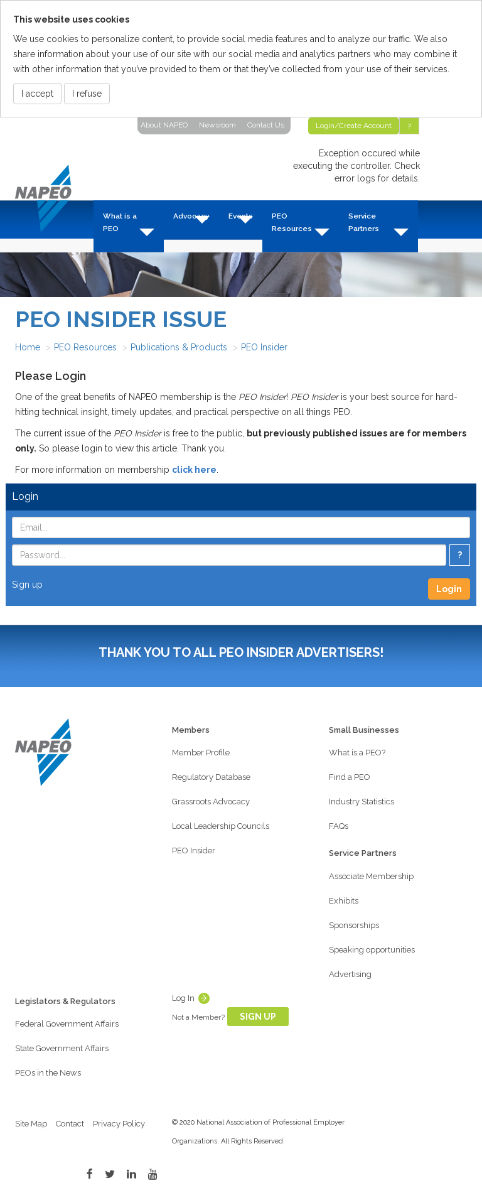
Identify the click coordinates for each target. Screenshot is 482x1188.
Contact (70, 1123)
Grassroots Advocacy (211, 801)
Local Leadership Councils (220, 826)
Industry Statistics (361, 801)
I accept (37, 94)
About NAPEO (164, 125)
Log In (183, 998)
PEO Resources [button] (292, 222)
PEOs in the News (48, 1072)
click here (194, 470)
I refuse (87, 94)
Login (449, 589)
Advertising (350, 974)
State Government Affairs (62, 1048)
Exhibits (343, 900)
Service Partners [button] (363, 222)
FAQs (338, 826)
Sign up (27, 585)
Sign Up (258, 1017)
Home (27, 347)
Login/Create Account (354, 125)
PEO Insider (264, 347)
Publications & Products (179, 347)
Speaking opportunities (372, 949)
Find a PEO (349, 777)
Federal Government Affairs (67, 1024)
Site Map (31, 1123)
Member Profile (201, 752)
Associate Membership (371, 876)
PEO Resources (85, 347)
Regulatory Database (211, 777)
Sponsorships (354, 925)
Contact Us (265, 125)
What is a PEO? (357, 752)
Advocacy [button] (191, 216)
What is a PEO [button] (120, 222)
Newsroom (217, 125)
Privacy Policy (119, 1123)
